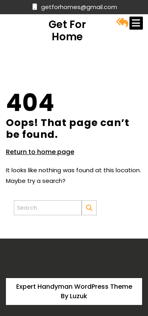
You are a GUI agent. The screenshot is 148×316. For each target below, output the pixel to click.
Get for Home (67, 30)
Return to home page (40, 152)
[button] (122, 22)
